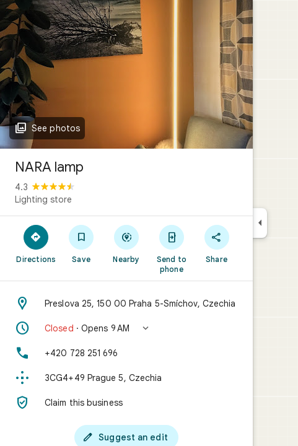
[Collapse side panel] (260, 223)
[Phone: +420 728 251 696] (126, 353)
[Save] (81, 243)
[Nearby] (126, 243)
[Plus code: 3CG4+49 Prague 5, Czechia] (126, 377)
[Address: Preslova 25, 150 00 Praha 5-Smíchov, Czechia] (126, 303)
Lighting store (43, 199)
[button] (126, 328)
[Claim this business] (126, 402)
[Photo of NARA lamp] (126, 74)
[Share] (216, 243)
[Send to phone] (171, 248)
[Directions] (36, 243)
